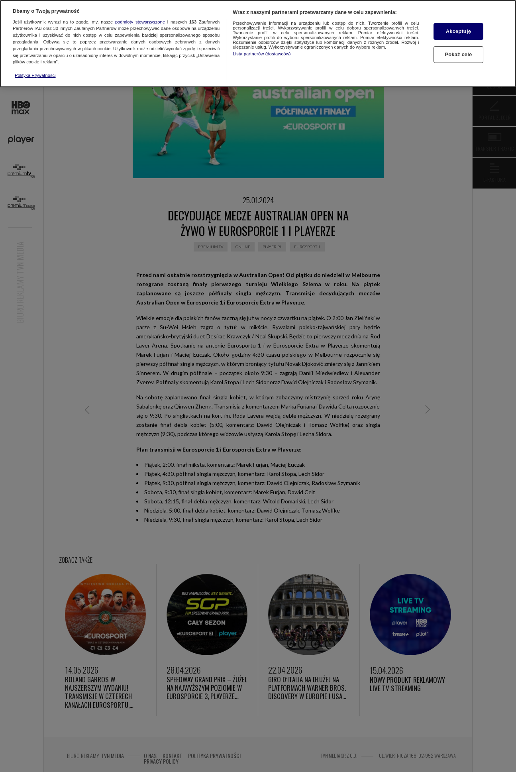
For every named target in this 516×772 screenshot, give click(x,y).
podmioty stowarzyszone (140, 22)
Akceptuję (458, 31)
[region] (258, 43)
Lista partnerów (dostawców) (261, 53)
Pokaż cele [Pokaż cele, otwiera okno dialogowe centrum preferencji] (458, 54)
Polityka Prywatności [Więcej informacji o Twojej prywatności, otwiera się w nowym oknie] (35, 75)
